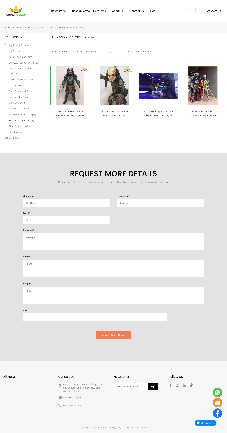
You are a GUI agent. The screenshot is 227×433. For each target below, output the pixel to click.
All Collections (20, 27)
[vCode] (95, 317)
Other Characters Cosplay (21, 126)
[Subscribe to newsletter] (153, 386)
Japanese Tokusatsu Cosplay (22, 114)
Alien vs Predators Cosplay (71, 27)
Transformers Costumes (20, 56)
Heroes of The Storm (19, 96)
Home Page (58, 11)
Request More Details (113, 335)
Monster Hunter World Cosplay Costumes (24, 71)
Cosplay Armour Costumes (89, 11)
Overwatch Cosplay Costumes (23, 62)
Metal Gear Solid (17, 102)
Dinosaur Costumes (14, 131)
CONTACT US (214, 11)
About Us (117, 11)
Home (8, 27)
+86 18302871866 (72, 405)
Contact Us (137, 11)
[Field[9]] (160, 203)
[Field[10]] (66, 220)
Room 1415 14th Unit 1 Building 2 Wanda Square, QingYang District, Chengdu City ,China (82, 387)
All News (9, 376)
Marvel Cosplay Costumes (21, 79)
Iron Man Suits (16, 51)
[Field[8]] (66, 203)
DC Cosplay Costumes (19, 85)
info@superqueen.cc (74, 397)
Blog (153, 11)
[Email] (131, 386)
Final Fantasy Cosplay (19, 108)
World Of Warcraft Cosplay (21, 91)
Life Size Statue (12, 137)
